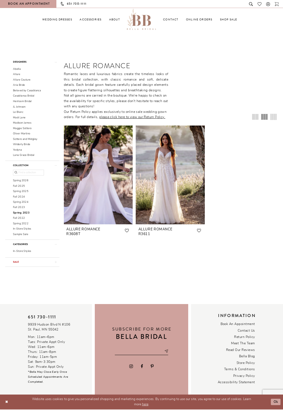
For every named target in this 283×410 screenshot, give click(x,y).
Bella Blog (247, 357)
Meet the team (243, 344)
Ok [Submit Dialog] (275, 402)
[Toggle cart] (276, 3)
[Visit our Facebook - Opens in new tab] (141, 366)
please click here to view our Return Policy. (132, 117)
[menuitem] (57, 19)
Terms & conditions (239, 370)
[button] (268, 3)
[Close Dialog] (6, 402)
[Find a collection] (28, 172)
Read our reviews (240, 350)
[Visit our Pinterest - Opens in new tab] (152, 366)
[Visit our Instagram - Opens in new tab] (131, 366)
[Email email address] (141, 352)
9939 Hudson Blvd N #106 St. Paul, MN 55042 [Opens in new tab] (49, 328)
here (145, 405)
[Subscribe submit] (166, 352)
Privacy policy (244, 376)
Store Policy (246, 363)
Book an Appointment (238, 324)
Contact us (246, 331)
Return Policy (244, 337)
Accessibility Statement (236, 383)
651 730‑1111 (42, 318)
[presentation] (98, 175)
